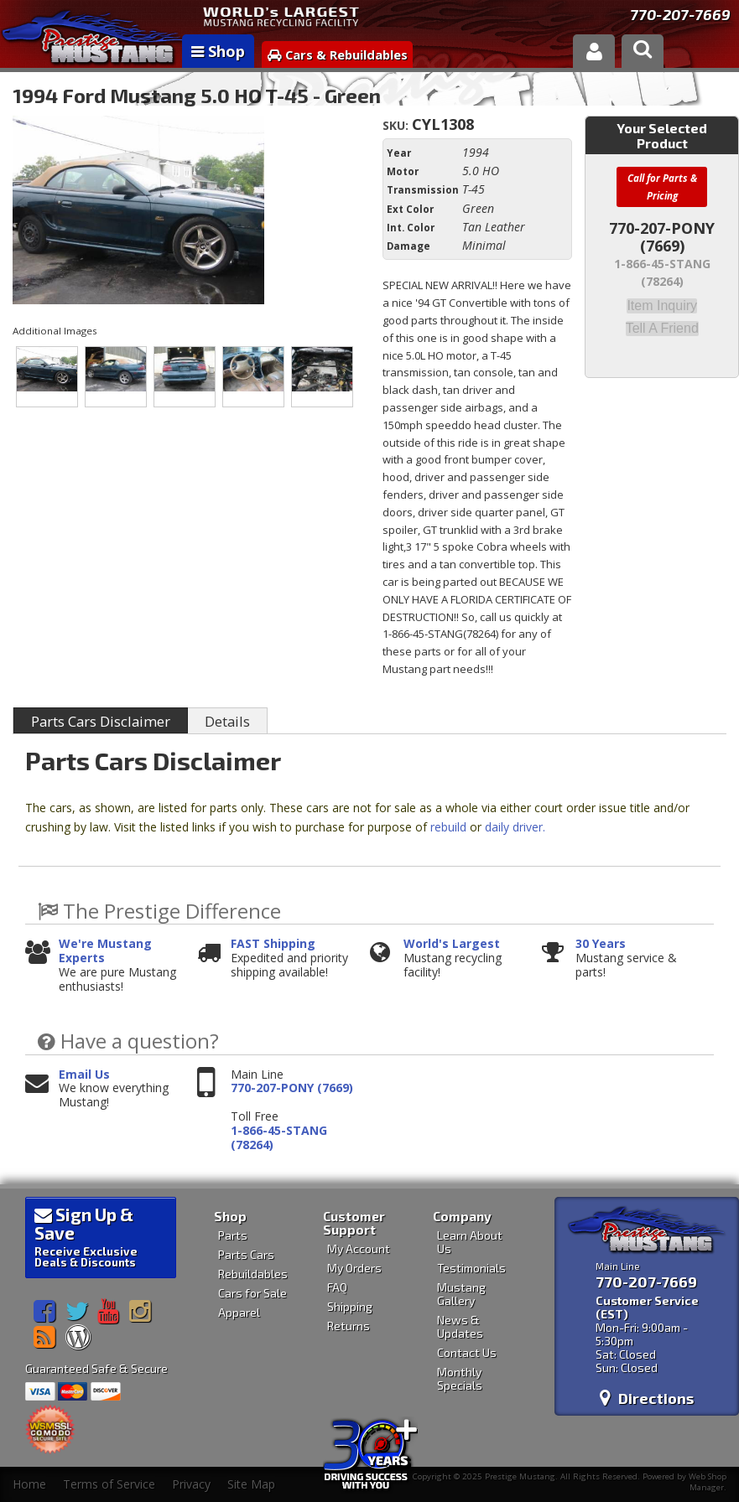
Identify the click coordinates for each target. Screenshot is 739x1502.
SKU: (397, 125)
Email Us (84, 1075)
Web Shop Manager (707, 1482)
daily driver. (515, 827)
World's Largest (451, 944)
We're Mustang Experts (105, 951)
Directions (647, 1398)
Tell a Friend (662, 327)
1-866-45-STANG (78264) (279, 1138)
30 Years (600, 944)
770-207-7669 (680, 14)
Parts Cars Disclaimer (100, 721)
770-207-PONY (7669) (292, 1088)
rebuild (448, 827)
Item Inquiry (662, 305)
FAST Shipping (273, 944)
